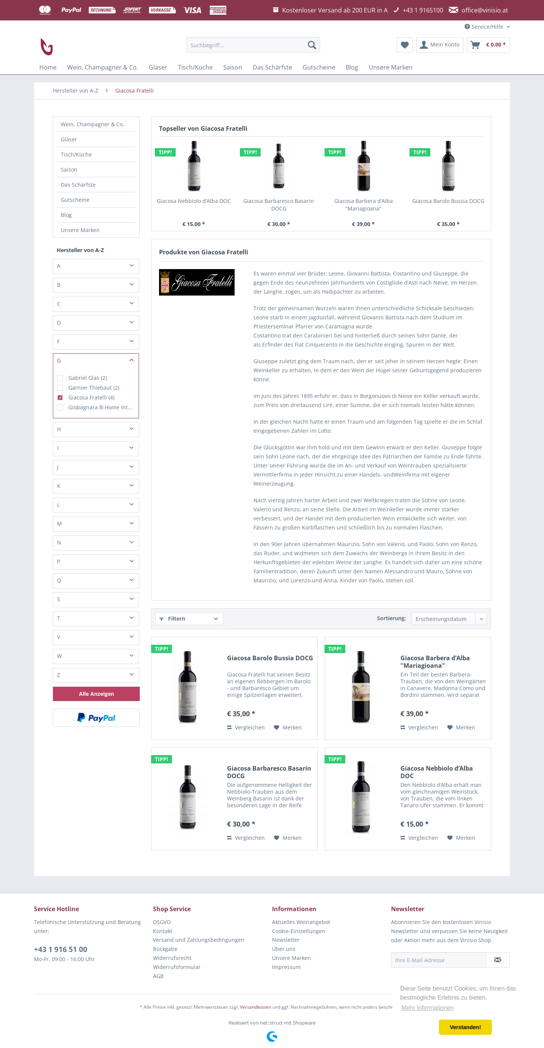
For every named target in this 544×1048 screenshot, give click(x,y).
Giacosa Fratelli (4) (91, 397)
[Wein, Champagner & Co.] (103, 67)
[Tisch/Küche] (195, 67)
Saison (69, 169)
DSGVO (162, 922)
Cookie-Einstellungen (298, 931)
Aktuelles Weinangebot (301, 922)
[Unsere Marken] (390, 67)
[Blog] (351, 67)
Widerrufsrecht (172, 957)
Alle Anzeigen (96, 693)
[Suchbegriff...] (253, 45)
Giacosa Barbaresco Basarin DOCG (278, 204)
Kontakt (162, 931)
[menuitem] (253, 45)
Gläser (69, 139)
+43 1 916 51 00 (60, 949)
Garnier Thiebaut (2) (93, 387)
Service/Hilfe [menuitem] (485, 26)
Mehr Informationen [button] (427, 1008)
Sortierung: (391, 618)
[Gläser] (158, 67)
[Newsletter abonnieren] (498, 960)
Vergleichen (246, 727)
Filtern (172, 618)
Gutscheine (75, 199)
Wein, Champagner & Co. (92, 124)
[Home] (48, 67)
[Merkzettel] (405, 45)
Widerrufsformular (177, 967)
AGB (158, 976)
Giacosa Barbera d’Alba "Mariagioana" (363, 204)
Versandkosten (255, 1007)
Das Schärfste (78, 184)
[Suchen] (312, 45)
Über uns (283, 948)
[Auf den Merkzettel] (288, 727)
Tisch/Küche (76, 154)
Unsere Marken (80, 230)
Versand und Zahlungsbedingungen (198, 939)
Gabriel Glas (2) (87, 377)
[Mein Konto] (440, 45)
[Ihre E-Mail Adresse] (438, 960)
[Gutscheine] (318, 67)
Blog (66, 214)
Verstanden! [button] (465, 1027)
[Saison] (232, 67)
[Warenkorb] (488, 45)
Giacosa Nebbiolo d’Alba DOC (194, 200)
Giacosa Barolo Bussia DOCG (448, 200)
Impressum (286, 967)
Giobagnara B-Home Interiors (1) (101, 407)
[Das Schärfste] (272, 67)
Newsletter (286, 939)
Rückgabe (165, 948)
